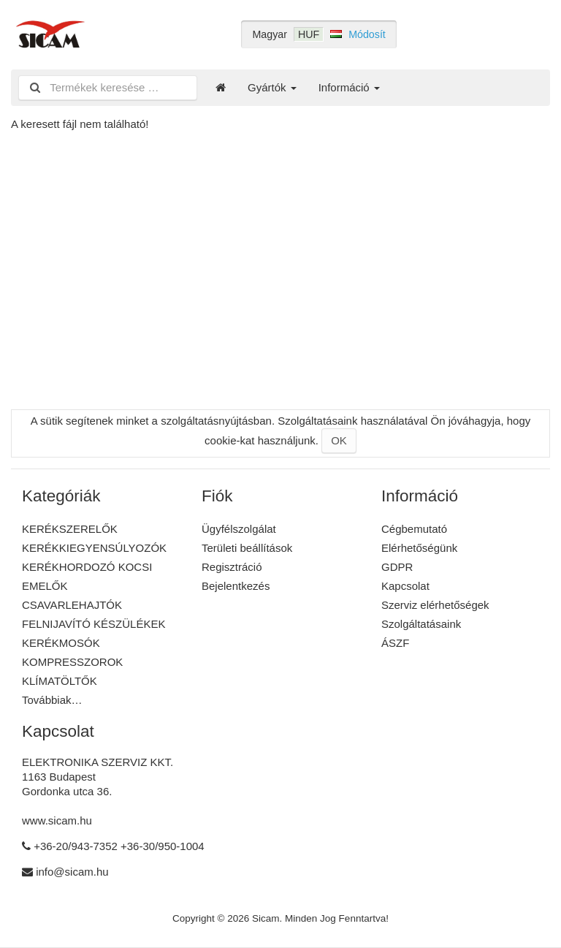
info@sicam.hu (72, 871)
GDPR (397, 567)
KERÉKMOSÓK (61, 643)
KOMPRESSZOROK (72, 662)
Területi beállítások (247, 548)
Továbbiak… (52, 700)
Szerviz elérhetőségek (435, 605)
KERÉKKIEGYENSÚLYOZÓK (94, 548)
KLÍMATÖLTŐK (59, 681)
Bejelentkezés (236, 586)
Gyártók (272, 87)
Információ (349, 87)
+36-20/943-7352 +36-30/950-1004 (119, 846)
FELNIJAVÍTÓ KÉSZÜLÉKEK (93, 624)
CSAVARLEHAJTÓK (72, 605)
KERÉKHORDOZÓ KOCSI (87, 567)
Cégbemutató (414, 529)
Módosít (367, 34)
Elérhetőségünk (419, 548)
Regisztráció (232, 567)
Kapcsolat (405, 586)
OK (339, 440)
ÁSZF (395, 643)
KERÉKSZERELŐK (70, 529)
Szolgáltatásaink (421, 624)
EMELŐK (45, 586)
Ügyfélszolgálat (239, 529)
